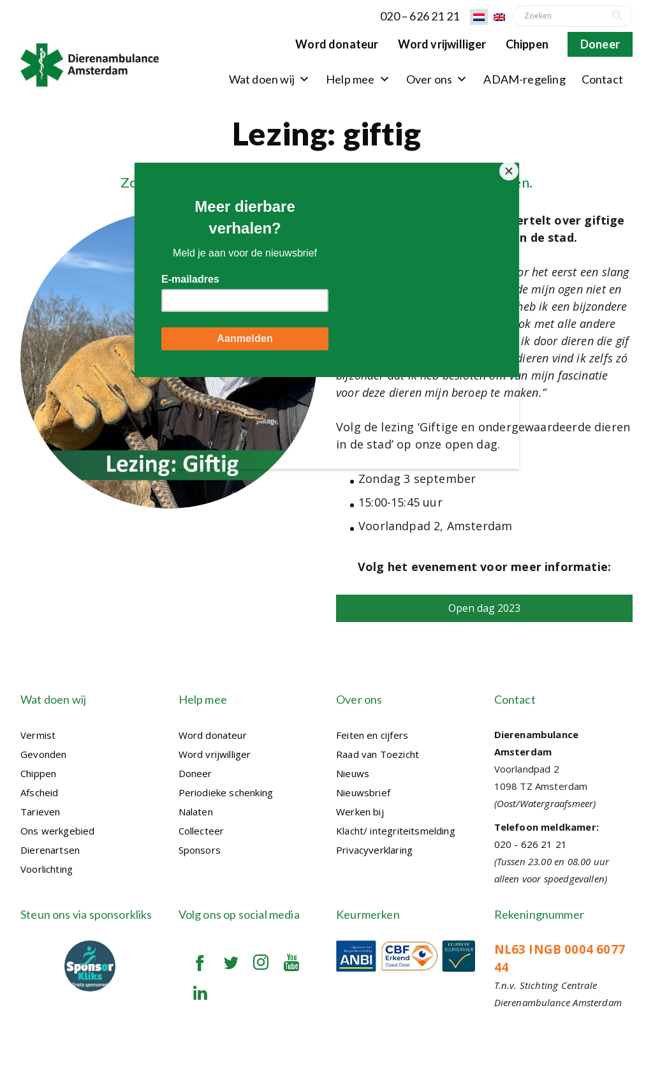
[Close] (515, 165)
